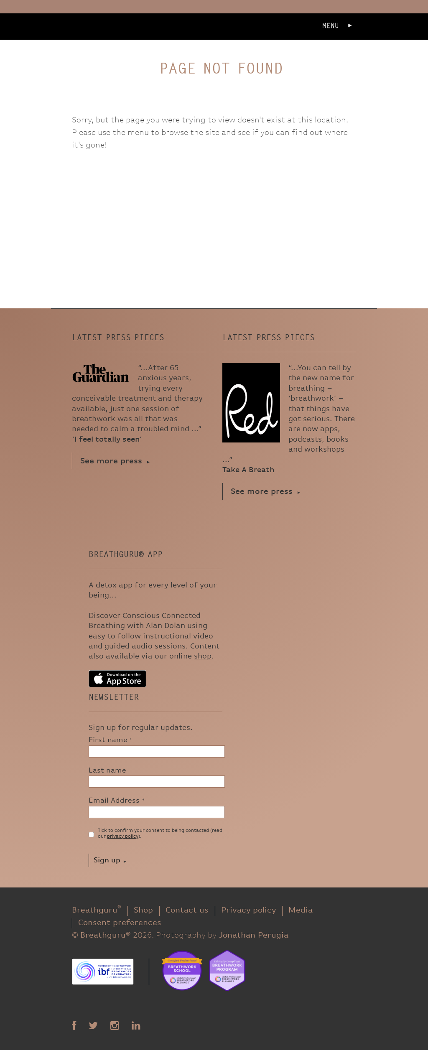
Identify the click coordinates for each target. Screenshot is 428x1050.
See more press (111, 461)
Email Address (117, 800)
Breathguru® (101, 37)
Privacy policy (248, 910)
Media (300, 910)
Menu (330, 25)
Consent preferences (119, 922)
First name (110, 740)
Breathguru (96, 910)
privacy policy (122, 836)
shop (202, 656)
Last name (107, 770)
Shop (143, 910)
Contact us (187, 910)
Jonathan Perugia (253, 935)
